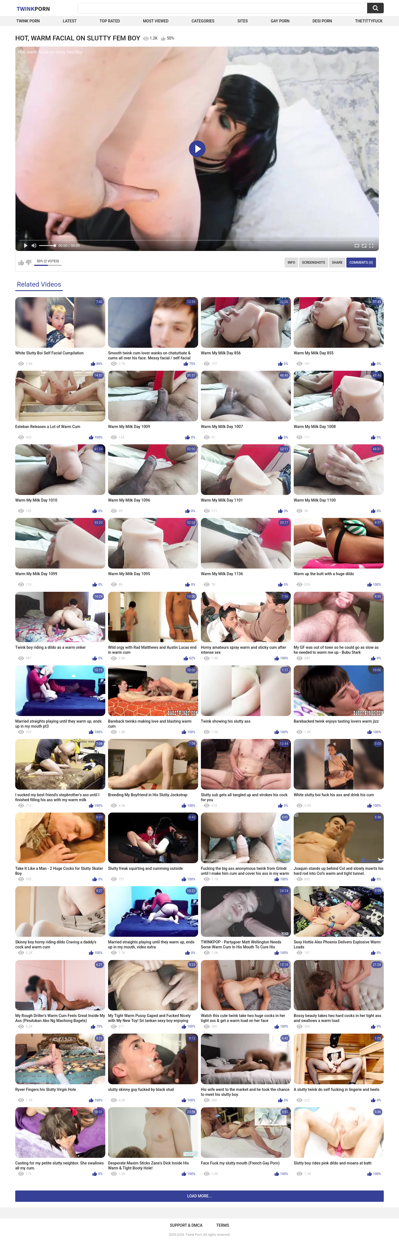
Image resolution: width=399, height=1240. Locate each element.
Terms (222, 1225)
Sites (242, 21)
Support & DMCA (186, 1225)
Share (337, 262)
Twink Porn (28, 21)
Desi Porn (322, 21)
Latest (70, 21)
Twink (33, 8)
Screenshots (313, 262)
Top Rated (109, 21)
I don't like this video (28, 262)
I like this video (21, 262)
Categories (202, 21)
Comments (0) (361, 262)
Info (291, 262)
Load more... (199, 1196)
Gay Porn (280, 21)
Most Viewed (155, 21)
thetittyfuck (369, 21)
